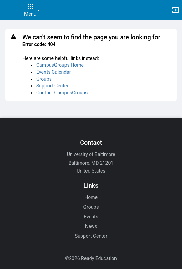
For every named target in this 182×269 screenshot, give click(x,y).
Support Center (52, 86)
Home (91, 197)
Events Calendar (53, 72)
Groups (44, 79)
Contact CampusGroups (62, 92)
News (91, 226)
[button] (8, 10)
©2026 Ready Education (91, 258)
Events (91, 216)
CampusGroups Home (60, 65)
